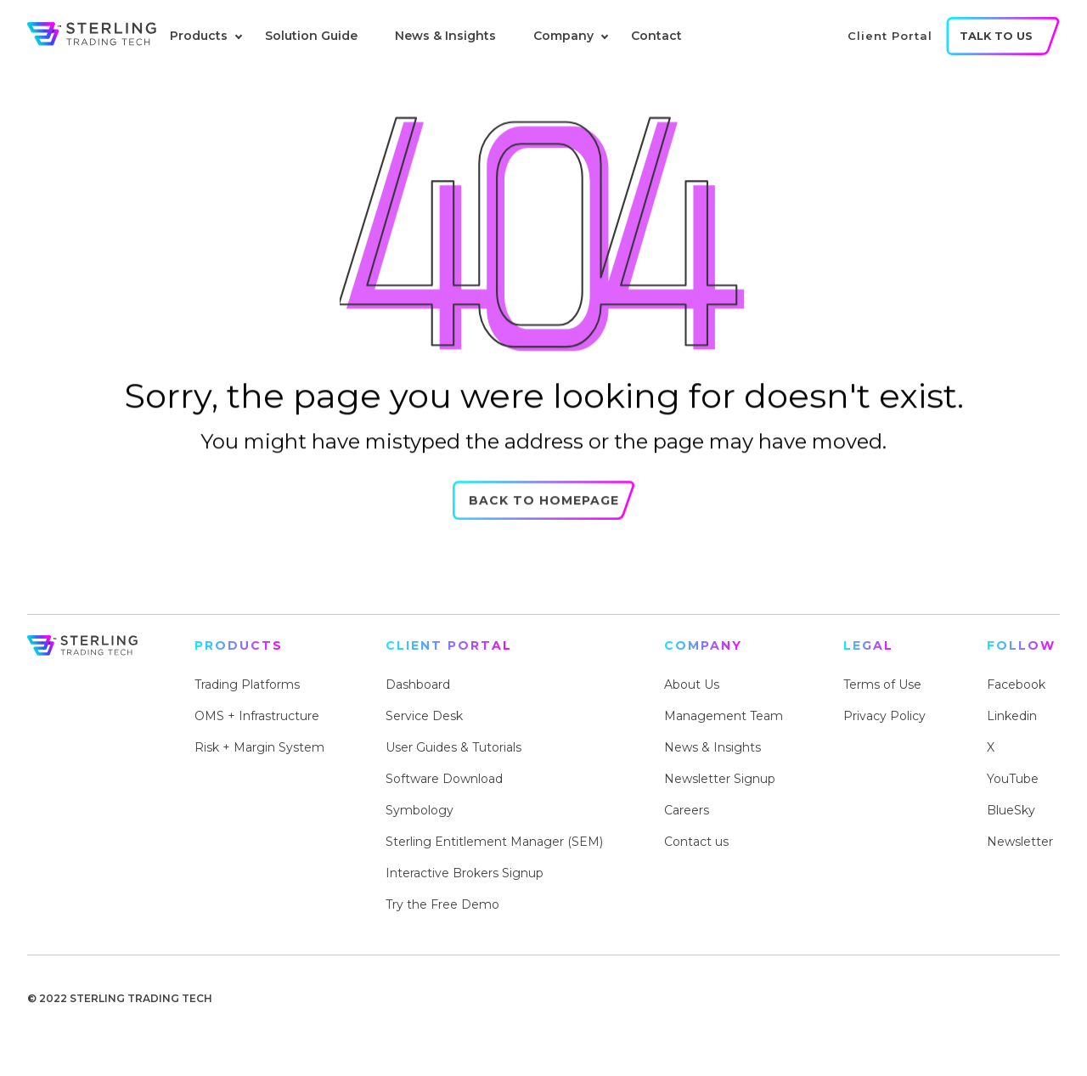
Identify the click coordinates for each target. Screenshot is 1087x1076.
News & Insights (445, 35)
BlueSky (1011, 810)
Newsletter (1020, 841)
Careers (686, 810)
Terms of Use (882, 684)
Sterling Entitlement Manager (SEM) (494, 841)
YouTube (1013, 778)
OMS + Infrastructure (256, 716)
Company (563, 35)
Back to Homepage (544, 507)
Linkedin (1012, 716)
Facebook (1016, 684)
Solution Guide (311, 35)
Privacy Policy (884, 716)
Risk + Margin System (259, 747)
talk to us (996, 36)
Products (199, 35)
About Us (691, 684)
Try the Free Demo (442, 904)
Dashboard (418, 684)
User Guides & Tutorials (453, 747)
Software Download (444, 778)
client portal (890, 35)
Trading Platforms (247, 684)
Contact (656, 35)
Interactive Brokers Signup (465, 873)
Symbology (419, 810)
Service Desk (424, 716)
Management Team (723, 716)
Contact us (696, 841)
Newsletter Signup (719, 778)
